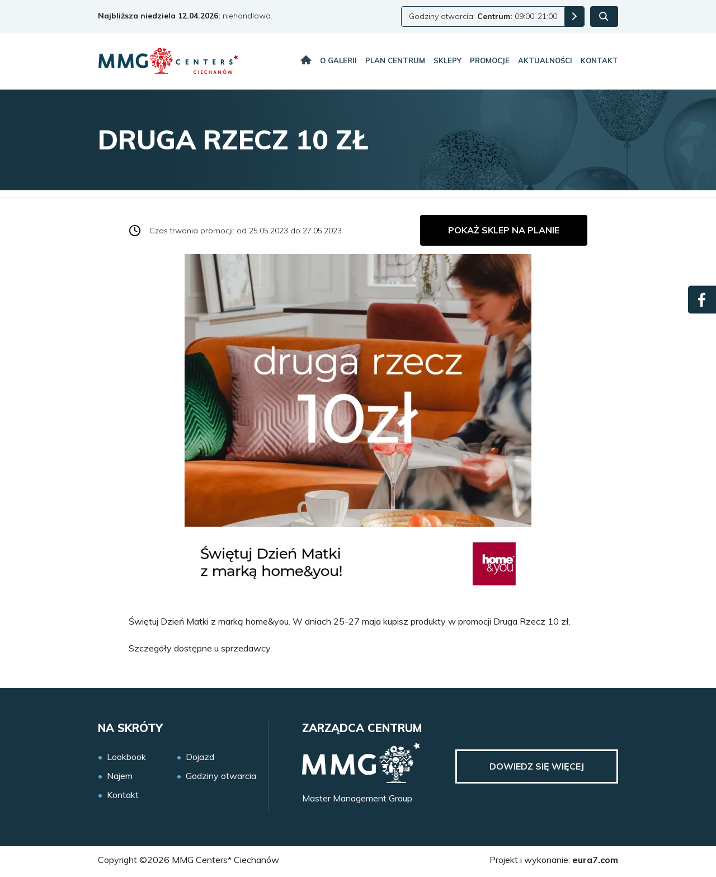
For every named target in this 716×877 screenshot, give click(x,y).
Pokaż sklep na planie (503, 230)
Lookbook (126, 757)
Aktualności (545, 60)
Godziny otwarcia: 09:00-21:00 (483, 16)
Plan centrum (395, 60)
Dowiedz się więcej (536, 766)
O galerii (338, 60)
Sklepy (447, 60)
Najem (120, 776)
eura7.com (595, 859)
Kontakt (599, 60)
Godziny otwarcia (221, 776)
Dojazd (200, 757)
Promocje (490, 60)
